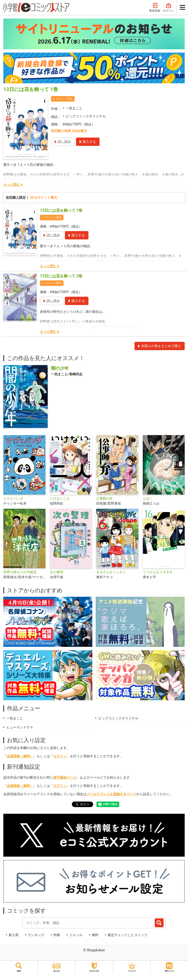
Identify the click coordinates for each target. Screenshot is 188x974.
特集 (57, 935)
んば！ (148, 498)
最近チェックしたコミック (128, 935)
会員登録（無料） (20, 756)
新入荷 (14, 935)
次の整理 (56, 572)
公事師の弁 (104, 498)
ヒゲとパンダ (13, 498)
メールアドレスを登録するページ (111, 794)
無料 (95, 935)
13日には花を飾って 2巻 (61, 276)
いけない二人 (60, 498)
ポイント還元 (64, 98)
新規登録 (154, 7)
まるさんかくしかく (111, 572)
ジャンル (76, 935)
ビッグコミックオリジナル (86, 116)
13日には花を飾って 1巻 (61, 210)
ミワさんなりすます (158, 572)
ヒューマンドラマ (19, 727)
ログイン (168, 7)
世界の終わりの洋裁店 (20, 572)
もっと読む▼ (13, 185)
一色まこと (74, 108)
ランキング (36, 935)
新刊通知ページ (65, 777)
